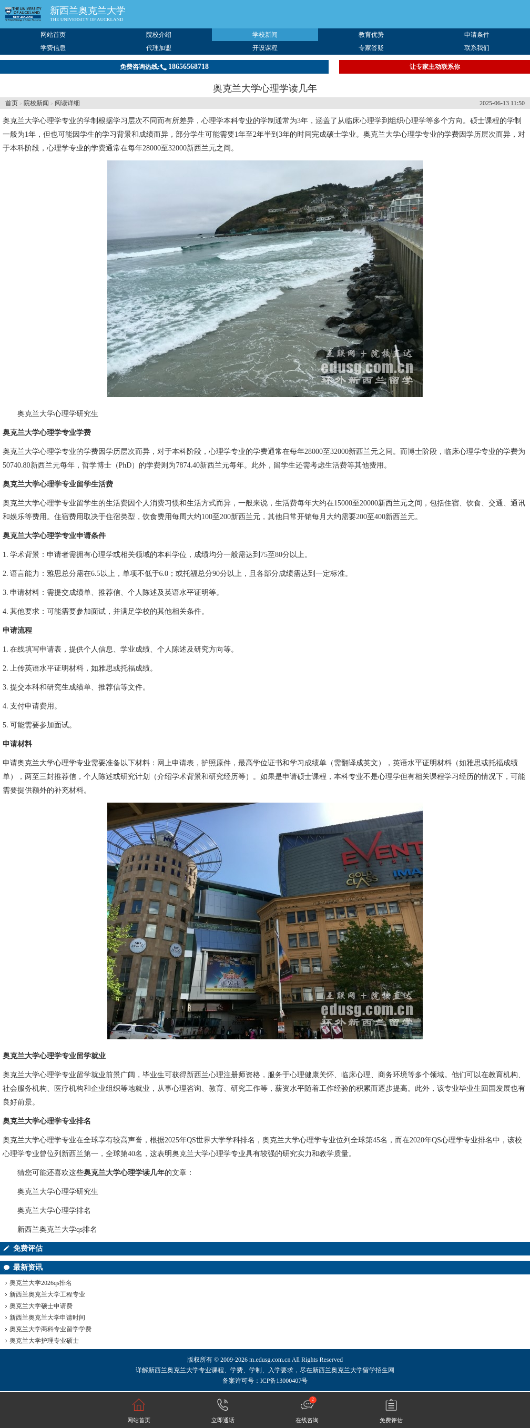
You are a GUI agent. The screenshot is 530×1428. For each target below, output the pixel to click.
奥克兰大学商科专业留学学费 (50, 1329)
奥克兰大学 (21, 121)
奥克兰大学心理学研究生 (57, 414)
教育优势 (371, 34)
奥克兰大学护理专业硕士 (44, 1340)
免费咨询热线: (164, 66)
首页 (11, 103)
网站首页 (53, 34)
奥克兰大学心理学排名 (54, 1210)
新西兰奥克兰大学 (88, 10)
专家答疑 (371, 48)
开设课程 (265, 48)
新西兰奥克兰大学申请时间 (47, 1317)
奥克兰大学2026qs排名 (40, 1283)
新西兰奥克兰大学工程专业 (47, 1294)
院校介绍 (158, 34)
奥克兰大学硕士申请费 (41, 1306)
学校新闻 (265, 34)
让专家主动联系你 (435, 66)
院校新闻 (36, 103)
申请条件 (477, 34)
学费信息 (53, 48)
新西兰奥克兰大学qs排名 (57, 1229)
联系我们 (477, 48)
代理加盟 (158, 48)
